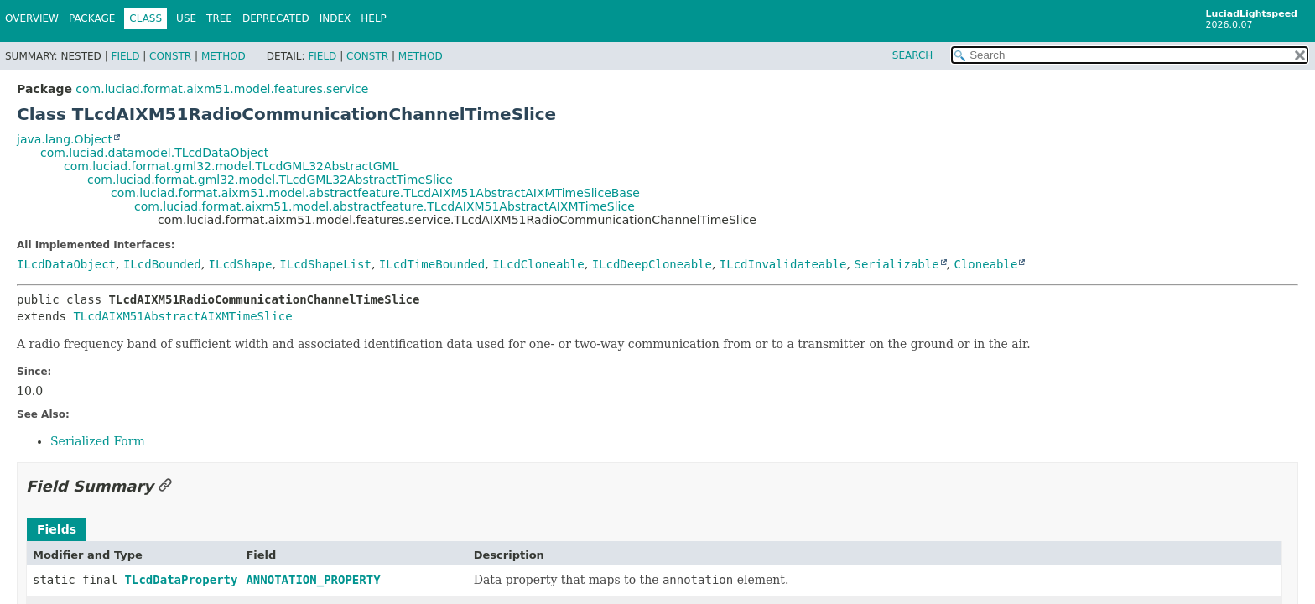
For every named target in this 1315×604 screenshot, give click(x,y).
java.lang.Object (64, 139)
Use (186, 18)
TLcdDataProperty (181, 579)
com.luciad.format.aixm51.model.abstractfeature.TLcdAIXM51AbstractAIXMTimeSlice (384, 206)
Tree (219, 18)
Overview (32, 18)
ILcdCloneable (538, 264)
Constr (170, 56)
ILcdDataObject (66, 264)
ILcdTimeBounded (432, 264)
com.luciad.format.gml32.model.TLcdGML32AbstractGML (231, 166)
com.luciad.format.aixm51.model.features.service (221, 89)
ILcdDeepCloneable (652, 264)
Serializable (896, 264)
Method (223, 56)
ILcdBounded (162, 264)
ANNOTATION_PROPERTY (313, 579)
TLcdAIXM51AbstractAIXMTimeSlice (182, 316)
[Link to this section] (165, 486)
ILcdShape (241, 264)
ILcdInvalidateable (783, 264)
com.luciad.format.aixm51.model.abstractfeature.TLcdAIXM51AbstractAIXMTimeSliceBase (375, 193)
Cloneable (986, 264)
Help (374, 18)
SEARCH (912, 55)
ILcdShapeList (325, 264)
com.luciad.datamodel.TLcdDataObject (154, 152)
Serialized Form (97, 441)
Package (92, 18)
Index (335, 18)
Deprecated (275, 18)
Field (125, 56)
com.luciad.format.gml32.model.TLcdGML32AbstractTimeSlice (270, 179)
